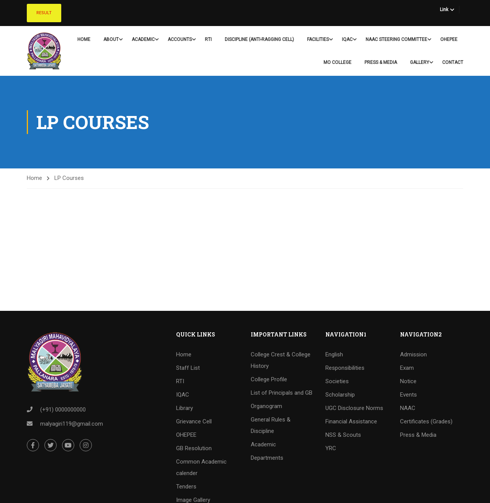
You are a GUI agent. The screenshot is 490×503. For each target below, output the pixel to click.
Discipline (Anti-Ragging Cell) (259, 39)
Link (444, 9)
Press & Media (380, 62)
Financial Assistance (351, 421)
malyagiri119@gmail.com (71, 423)
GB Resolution (194, 448)
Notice (408, 381)
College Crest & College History (280, 360)
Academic (143, 39)
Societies (337, 381)
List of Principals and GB (281, 392)
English (334, 354)
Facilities (318, 39)
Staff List (188, 367)
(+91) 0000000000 (63, 409)
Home (83, 39)
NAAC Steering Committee (396, 39)
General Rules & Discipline (271, 425)
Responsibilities (344, 367)
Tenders (186, 486)
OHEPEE (448, 39)
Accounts (180, 39)
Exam (407, 367)
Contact (452, 62)
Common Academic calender (201, 467)
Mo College (337, 62)
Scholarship (340, 394)
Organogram (266, 406)
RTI (208, 39)
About (111, 39)
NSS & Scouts (343, 434)
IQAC (347, 39)
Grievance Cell (194, 421)
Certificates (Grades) (426, 421)
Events (408, 394)
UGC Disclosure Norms (354, 408)
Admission (413, 354)
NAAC (407, 408)
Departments (267, 457)
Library (184, 408)
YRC (330, 448)
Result (44, 12)
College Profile (269, 379)
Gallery (419, 62)
